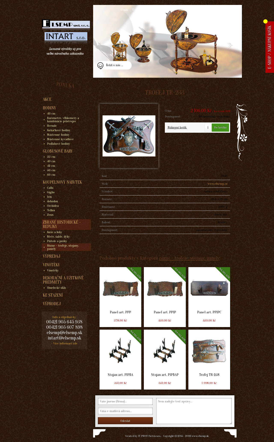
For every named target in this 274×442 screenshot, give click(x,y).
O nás (124, 10)
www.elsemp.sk (200, 436)
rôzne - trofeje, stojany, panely (189, 258)
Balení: (106, 222)
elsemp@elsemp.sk (64, 332)
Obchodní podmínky (160, 10)
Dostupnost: (173, 116)
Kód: (104, 176)
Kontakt (208, 10)
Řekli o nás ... (114, 65)
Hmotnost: (109, 207)
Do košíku (220, 127)
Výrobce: (107, 191)
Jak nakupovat (189, 10)
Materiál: (108, 214)
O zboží (137, 10)
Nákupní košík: (177, 127)
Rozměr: (107, 199)
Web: (105, 184)
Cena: (168, 111)
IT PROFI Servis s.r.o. (149, 436)
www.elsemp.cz (218, 184)
